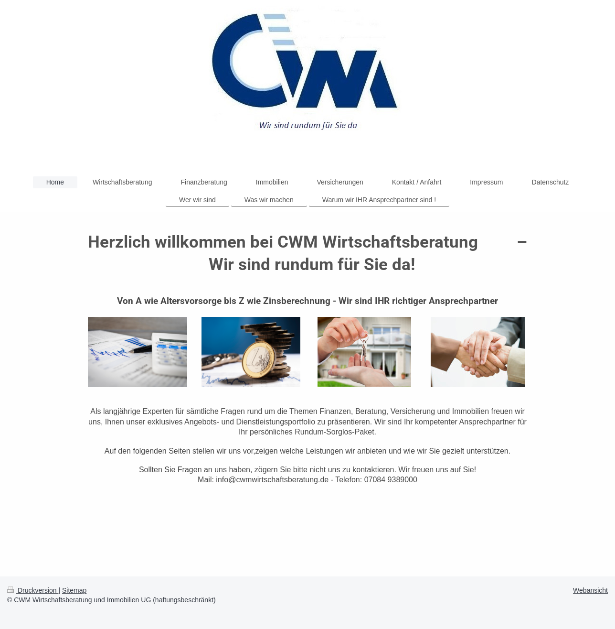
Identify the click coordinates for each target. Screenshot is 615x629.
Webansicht (590, 590)
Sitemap (74, 590)
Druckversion (32, 590)
